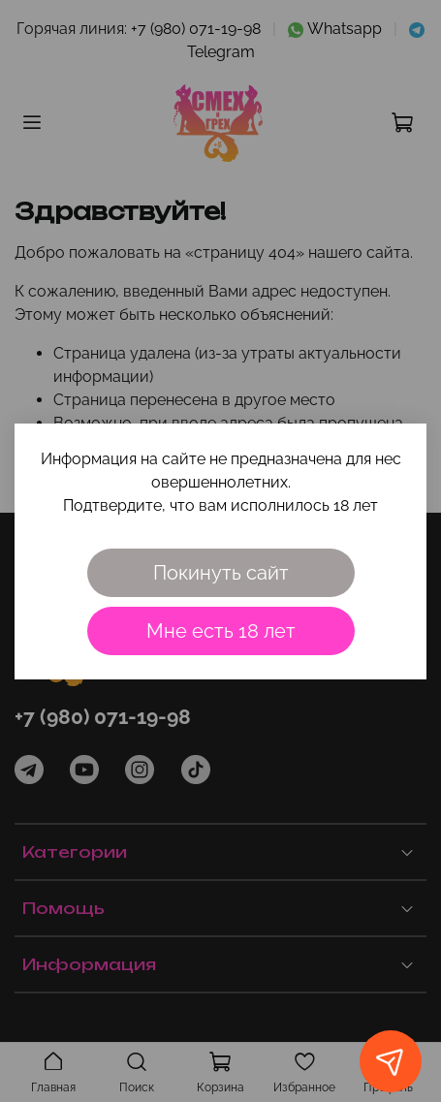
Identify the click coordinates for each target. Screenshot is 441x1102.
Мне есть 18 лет (221, 631)
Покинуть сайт (221, 572)
